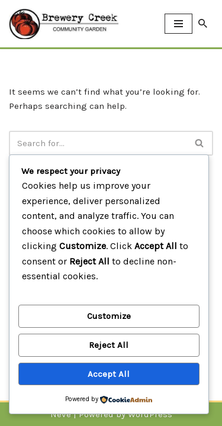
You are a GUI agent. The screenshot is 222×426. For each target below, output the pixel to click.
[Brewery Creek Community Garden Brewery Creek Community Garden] (63, 23)
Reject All (108, 345)
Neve (60, 414)
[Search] (202, 23)
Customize (109, 316)
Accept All (109, 374)
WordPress (150, 414)
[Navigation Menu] (178, 24)
